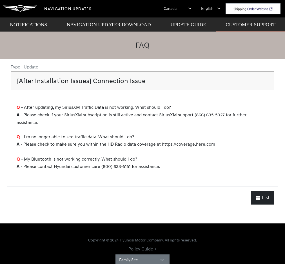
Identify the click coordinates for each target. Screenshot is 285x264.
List (263, 197)
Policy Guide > (142, 249)
